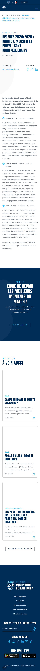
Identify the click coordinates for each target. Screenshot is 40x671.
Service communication (10, 69)
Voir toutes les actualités (20, 549)
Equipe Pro (12, 32)
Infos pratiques (20, 605)
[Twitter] (32, 69)
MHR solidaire (16, 508)
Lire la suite (34, 418)
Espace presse (20, 596)
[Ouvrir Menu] (36, 8)
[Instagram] (13, 641)
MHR (6, 15)
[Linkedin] (36, 69)
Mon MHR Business (20, 609)
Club (4, 32)
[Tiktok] (30, 641)
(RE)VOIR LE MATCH (20, 325)
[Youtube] (26, 641)
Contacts (20, 601)
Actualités (15, 15)
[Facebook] (27, 69)
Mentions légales (20, 614)
